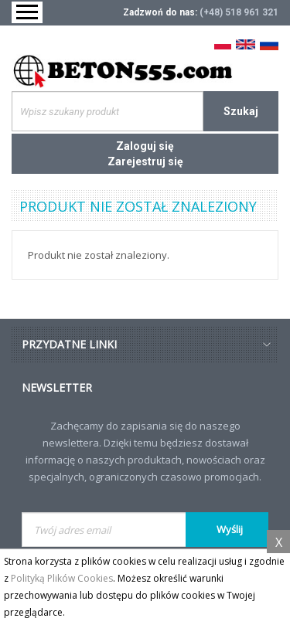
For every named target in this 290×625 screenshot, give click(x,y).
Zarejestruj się (145, 161)
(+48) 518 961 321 (239, 12)
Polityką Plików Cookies (62, 578)
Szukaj (240, 111)
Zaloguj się (145, 146)
